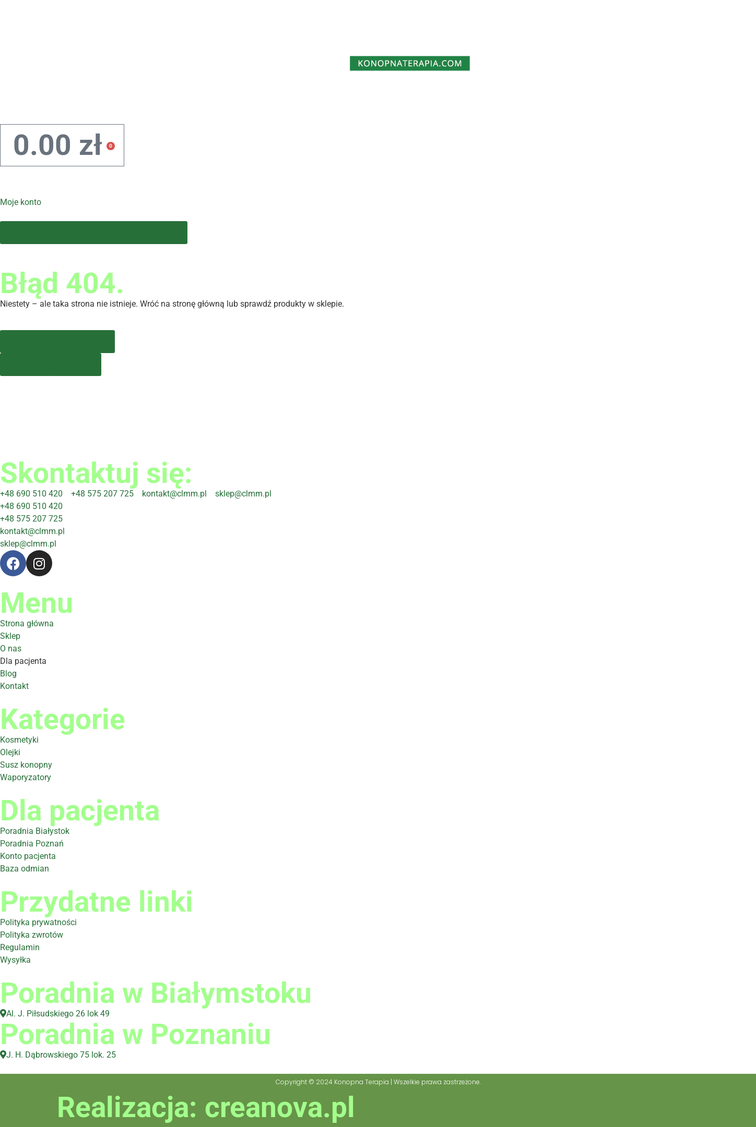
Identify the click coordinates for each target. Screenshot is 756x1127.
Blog (506, 100)
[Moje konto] (13, 179)
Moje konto (20, 202)
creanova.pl (280, 1107)
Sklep (145, 100)
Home (49, 100)
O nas (238, 100)
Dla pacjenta (376, 100)
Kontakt (606, 100)
